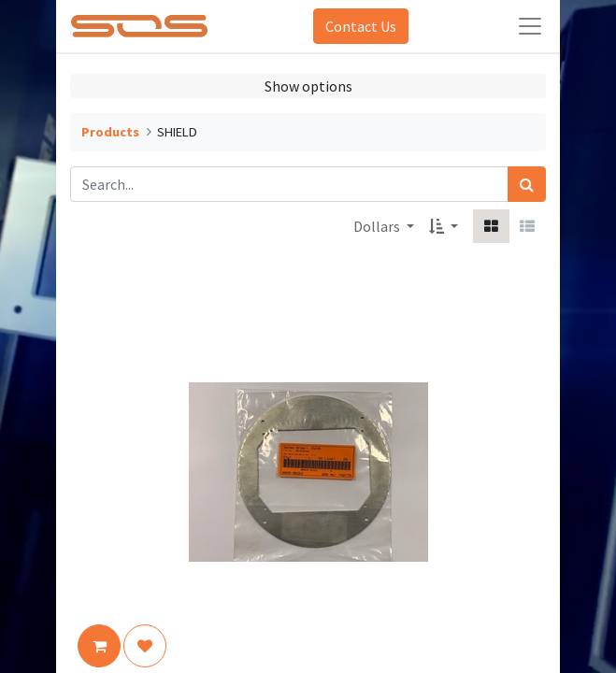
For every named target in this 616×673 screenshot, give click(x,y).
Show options (308, 86)
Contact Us (360, 26)
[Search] (527, 184)
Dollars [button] (378, 226)
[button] (443, 226)
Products (110, 131)
